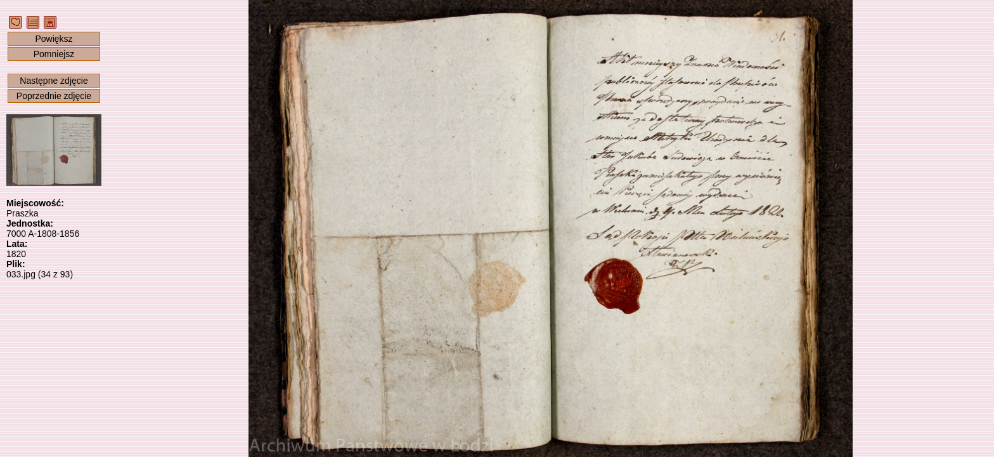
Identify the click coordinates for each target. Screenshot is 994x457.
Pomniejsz (54, 54)
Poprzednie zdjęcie (53, 96)
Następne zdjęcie (53, 81)
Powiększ (53, 39)
